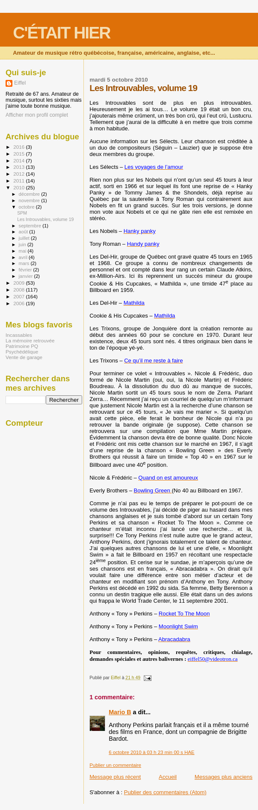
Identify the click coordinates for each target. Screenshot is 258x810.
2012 (19, 174)
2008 (19, 289)
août (24, 231)
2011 (19, 180)
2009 (19, 283)
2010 (19, 187)
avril (24, 257)
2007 (19, 296)
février (26, 269)
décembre (30, 194)
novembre (30, 200)
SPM (22, 212)
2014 (19, 160)
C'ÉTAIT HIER (61, 33)
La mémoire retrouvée (30, 340)
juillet (25, 238)
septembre (31, 225)
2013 (19, 167)
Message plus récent (115, 777)
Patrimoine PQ (22, 346)
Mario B (120, 712)
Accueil (168, 777)
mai (23, 250)
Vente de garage (24, 357)
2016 (19, 147)
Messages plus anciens (223, 777)
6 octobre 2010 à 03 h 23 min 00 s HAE (151, 752)
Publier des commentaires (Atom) (165, 792)
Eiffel (20, 83)
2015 (19, 153)
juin (23, 244)
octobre (27, 206)
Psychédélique (22, 351)
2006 (19, 303)
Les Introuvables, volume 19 (45, 219)
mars (25, 263)
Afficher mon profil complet (37, 115)
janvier (26, 276)
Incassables (19, 335)
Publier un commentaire (115, 765)
